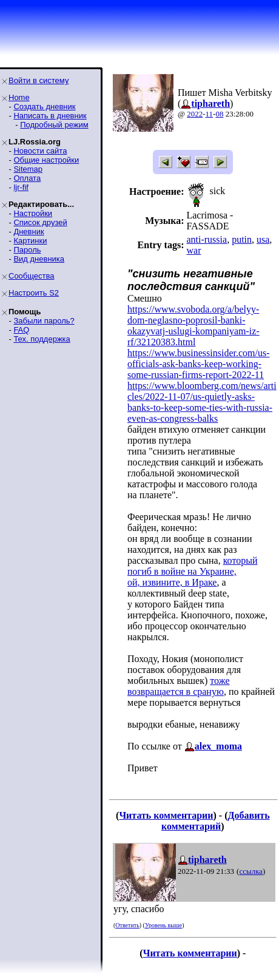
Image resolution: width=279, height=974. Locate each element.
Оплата (27, 178)
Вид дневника (38, 258)
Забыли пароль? (43, 320)
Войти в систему (38, 80)
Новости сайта (40, 150)
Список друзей (40, 222)
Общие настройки (46, 159)
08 (219, 113)
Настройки (32, 213)
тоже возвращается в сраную (178, 686)
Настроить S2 (33, 292)
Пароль (27, 249)
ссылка (251, 871)
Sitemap (27, 169)
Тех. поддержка (41, 338)
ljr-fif (21, 187)
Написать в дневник (49, 115)
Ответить (127, 925)
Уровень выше (163, 925)
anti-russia (206, 239)
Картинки (30, 240)
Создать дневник (44, 106)
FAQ (21, 329)
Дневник (28, 231)
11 (209, 113)
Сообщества (31, 275)
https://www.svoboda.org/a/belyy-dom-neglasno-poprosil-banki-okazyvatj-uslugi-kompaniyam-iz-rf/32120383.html (193, 325)
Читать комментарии (166, 815)
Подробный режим (54, 124)
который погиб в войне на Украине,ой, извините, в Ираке (192, 571)
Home (19, 97)
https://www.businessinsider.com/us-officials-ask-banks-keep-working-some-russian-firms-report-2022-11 (198, 364)
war (193, 250)
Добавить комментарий (215, 820)
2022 (195, 113)
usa (263, 239)
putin (242, 239)
